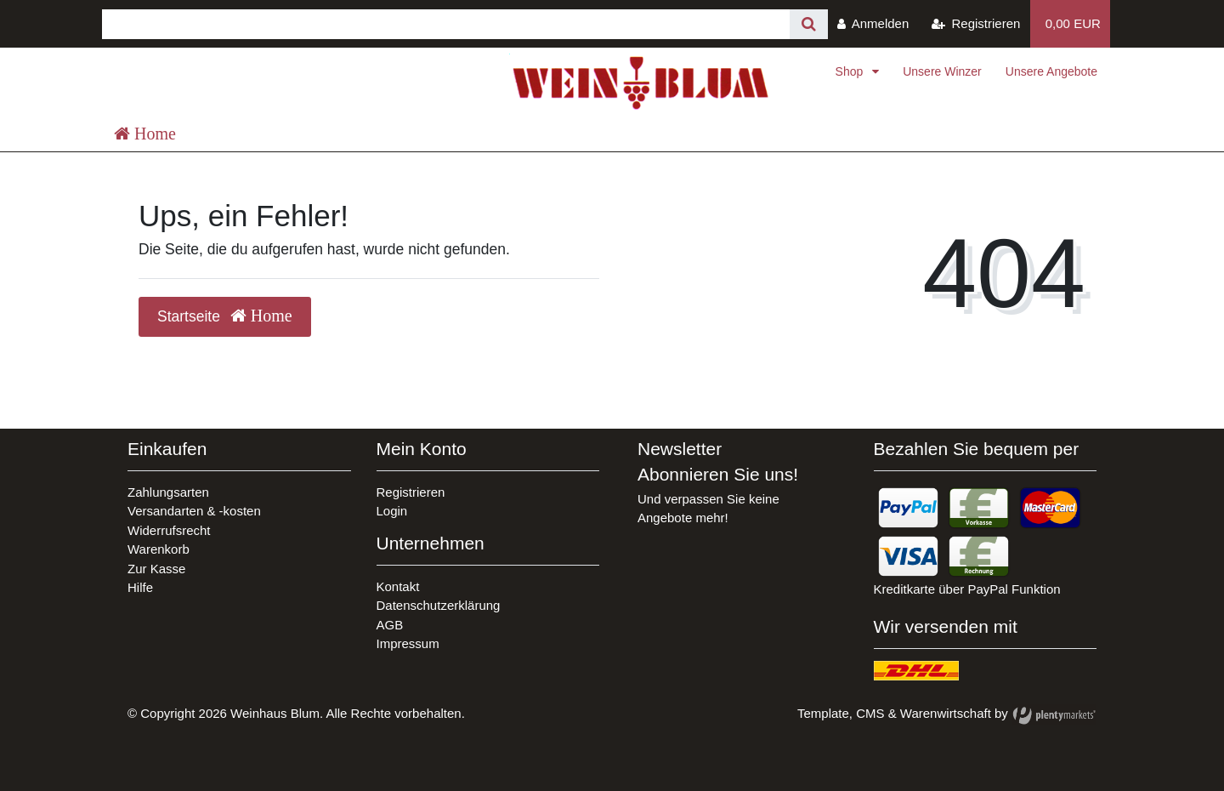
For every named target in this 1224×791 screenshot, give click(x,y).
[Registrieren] (976, 24)
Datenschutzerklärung (439, 605)
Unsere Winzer (942, 71)
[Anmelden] (873, 24)
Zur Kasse (156, 568)
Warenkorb (159, 549)
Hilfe (140, 587)
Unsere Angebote (1051, 71)
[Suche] (809, 24)
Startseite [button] (224, 316)
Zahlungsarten (168, 492)
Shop (851, 71)
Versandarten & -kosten (194, 511)
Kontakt (398, 586)
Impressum (408, 643)
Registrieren (411, 492)
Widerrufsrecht (169, 530)
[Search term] (446, 24)
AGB (390, 624)
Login (392, 511)
